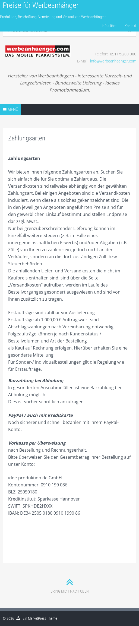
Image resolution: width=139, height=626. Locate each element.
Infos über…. (110, 26)
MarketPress (37, 618)
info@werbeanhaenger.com (113, 61)
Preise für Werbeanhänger (40, 5)
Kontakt (130, 26)
